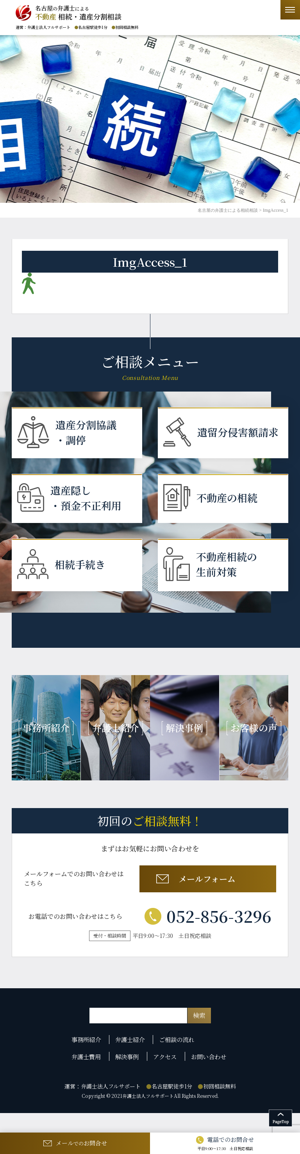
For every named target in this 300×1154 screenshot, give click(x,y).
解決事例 (128, 1077)
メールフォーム (206, 900)
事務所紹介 (88, 1063)
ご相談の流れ (178, 1063)
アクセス (165, 1077)
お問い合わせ (209, 1077)
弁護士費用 (88, 1077)
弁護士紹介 (131, 1063)
